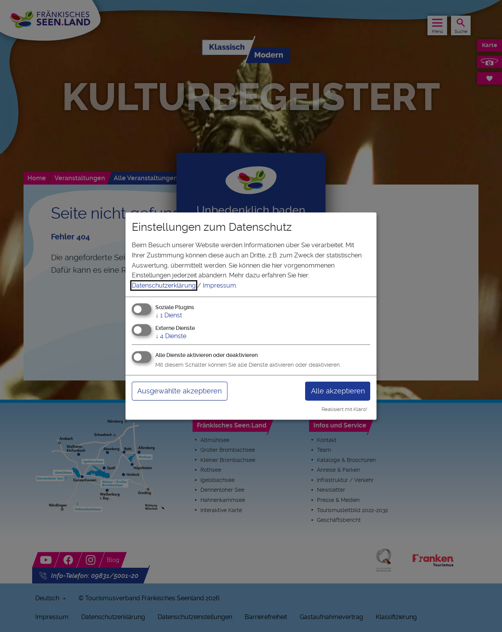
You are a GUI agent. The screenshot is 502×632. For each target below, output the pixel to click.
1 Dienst (168, 315)
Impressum (219, 285)
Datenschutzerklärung (164, 285)
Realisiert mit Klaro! (344, 409)
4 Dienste (170, 336)
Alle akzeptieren (338, 391)
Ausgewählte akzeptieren (179, 391)
